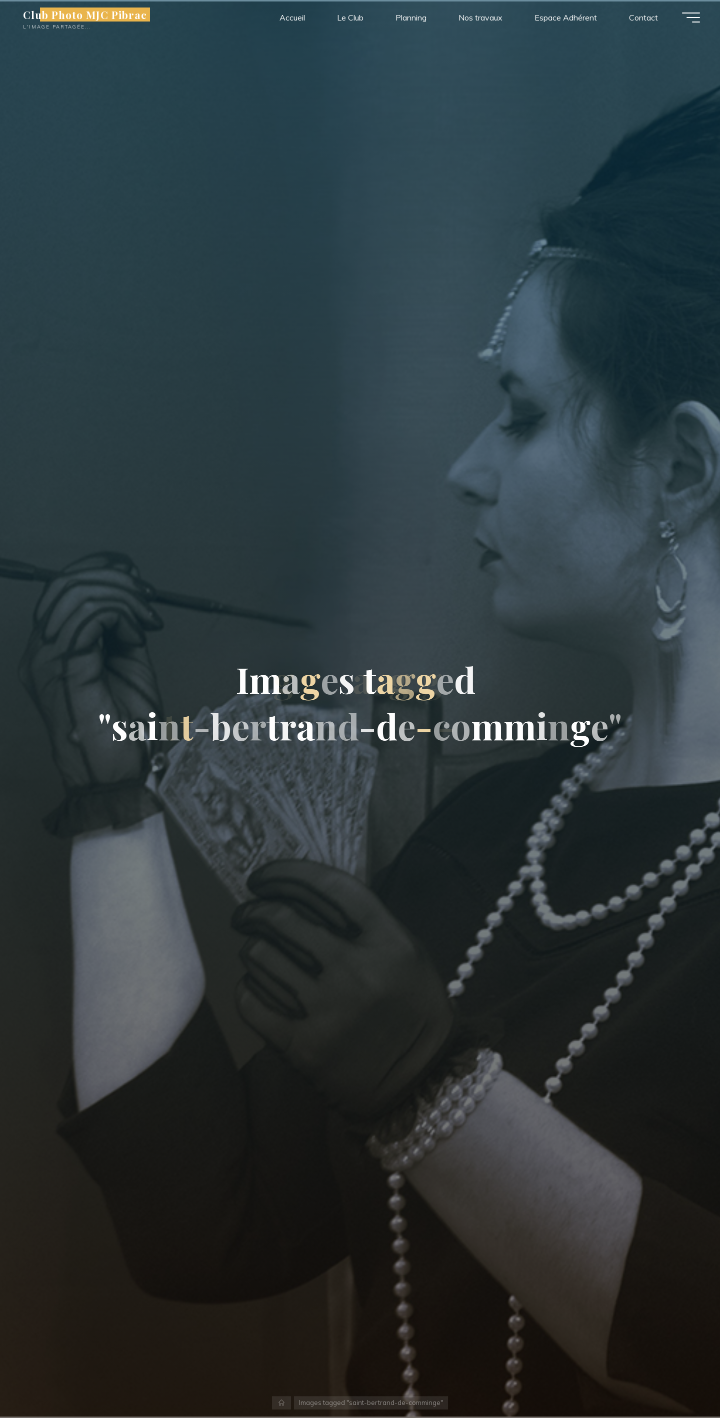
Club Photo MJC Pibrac (85, 15)
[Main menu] (691, 18)
